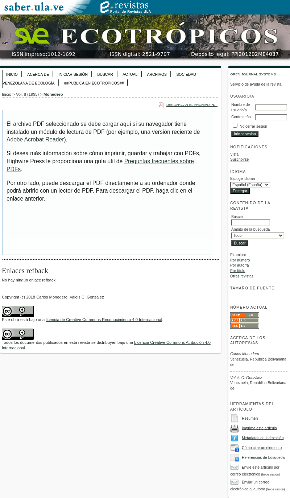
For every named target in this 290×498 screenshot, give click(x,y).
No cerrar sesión (253, 126)
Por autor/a (239, 265)
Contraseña (241, 117)
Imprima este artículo (259, 428)
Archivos (157, 75)
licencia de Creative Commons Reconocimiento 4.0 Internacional (104, 319)
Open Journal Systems (253, 74)
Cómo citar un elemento (262, 447)
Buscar (105, 75)
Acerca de (38, 75)
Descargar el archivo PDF (192, 105)
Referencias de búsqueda (263, 457)
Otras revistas (241, 276)
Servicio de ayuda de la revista (256, 84)
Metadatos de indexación (263, 438)
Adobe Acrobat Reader (35, 139)
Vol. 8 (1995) (27, 94)
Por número (240, 260)
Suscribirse (239, 159)
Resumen (250, 418)
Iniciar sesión (73, 75)
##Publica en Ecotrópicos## (94, 83)
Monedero (53, 94)
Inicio (12, 75)
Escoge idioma (242, 179)
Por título (237, 271)
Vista (234, 154)
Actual (130, 75)
